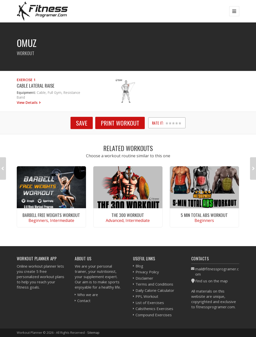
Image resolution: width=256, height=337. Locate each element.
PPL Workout (147, 296)
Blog (139, 265)
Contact (83, 300)
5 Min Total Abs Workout (204, 215)
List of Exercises (150, 302)
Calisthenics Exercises (154, 308)
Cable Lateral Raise (35, 85)
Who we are (87, 294)
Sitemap (93, 332)
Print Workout (120, 122)
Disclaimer (144, 278)
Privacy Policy (147, 271)
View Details (27, 102)
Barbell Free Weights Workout (51, 215)
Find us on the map (211, 280)
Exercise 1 (26, 79)
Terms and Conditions (154, 284)
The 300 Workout (128, 215)
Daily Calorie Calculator (155, 290)
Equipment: (26, 92)
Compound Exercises (154, 314)
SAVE (81, 122)
